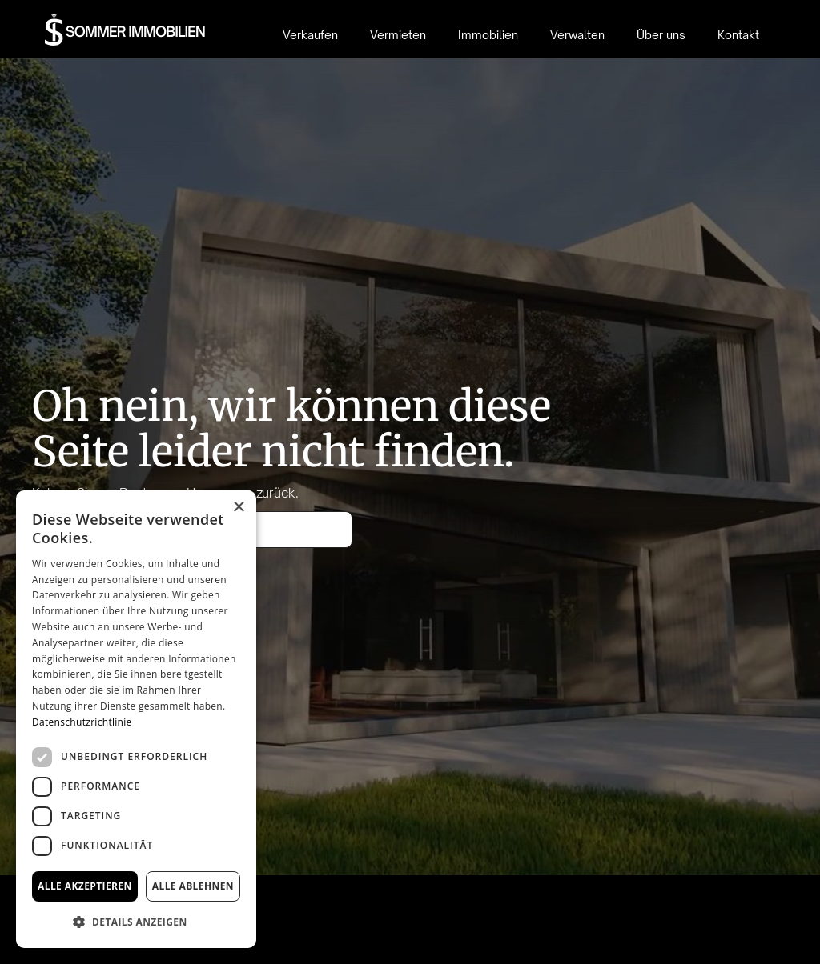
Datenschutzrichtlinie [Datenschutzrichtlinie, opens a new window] (82, 722)
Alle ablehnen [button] (193, 886)
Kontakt (738, 35)
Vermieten (398, 35)
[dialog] (136, 719)
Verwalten (577, 35)
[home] (125, 30)
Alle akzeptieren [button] (85, 886)
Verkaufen (310, 35)
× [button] (238, 508)
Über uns (661, 35)
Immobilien (488, 35)
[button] (136, 922)
